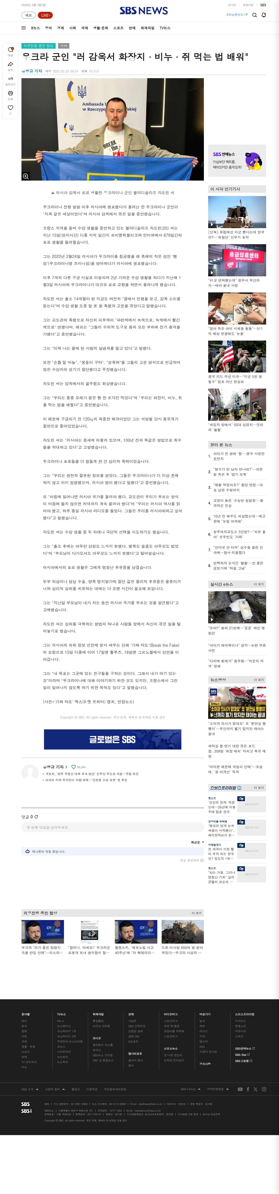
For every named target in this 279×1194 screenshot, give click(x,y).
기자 (202, 1026)
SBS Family (191, 1078)
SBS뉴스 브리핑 (103, 1045)
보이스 (97, 1039)
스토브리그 (171, 1026)
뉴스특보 (62, 1051)
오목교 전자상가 (174, 1050)
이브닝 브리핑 (101, 1015)
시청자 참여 (55, 1079)
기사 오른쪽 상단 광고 (236, 106)
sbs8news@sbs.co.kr (150, 1093)
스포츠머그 (171, 1010)
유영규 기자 (55, 767)
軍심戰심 (98, 1010)
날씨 (202, 1010)
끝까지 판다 (135, 1050)
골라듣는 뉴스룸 (103, 1034)
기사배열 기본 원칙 (188, 1103)
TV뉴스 (165, 27)
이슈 (24, 1057)
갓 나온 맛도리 (173, 1045)
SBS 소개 (30, 1079)
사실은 (132, 1010)
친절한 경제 (135, 1021)
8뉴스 (35, 27)
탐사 (131, 1055)
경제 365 (134, 1026)
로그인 (232, 5)
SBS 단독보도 (137, 1015)
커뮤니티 (240, 1021)
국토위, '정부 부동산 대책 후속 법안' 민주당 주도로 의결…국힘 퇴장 (91, 774)
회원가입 (248, 5)
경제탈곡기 (214, 845)
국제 (84, 27)
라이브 (203, 1021)
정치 (48, 27)
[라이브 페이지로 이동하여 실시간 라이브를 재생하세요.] (45, 15)
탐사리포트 (135, 1042)
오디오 (97, 1026)
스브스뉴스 (171, 1037)
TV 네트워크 (29, 1051)
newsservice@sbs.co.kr (148, 1100)
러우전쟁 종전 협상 (38, 45)
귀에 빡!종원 (172, 1015)
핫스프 (212, 798)
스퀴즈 (239, 1026)
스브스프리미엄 (245, 1002)
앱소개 (203, 1031)
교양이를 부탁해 (217, 821)
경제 (60, 27)
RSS (202, 1036)
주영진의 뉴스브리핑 (70, 1031)
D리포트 (133, 1031)
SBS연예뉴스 (245, 1037)
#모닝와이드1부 (237, 15)
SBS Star (242, 1043)
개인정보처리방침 (115, 1079)
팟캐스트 (240, 1015)
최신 (24, 1010)
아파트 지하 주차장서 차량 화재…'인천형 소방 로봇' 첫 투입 (86, 780)
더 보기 (196, 912)
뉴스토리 (62, 1046)
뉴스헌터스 (64, 1015)
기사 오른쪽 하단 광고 (236, 928)
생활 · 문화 (28, 1036)
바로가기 (205, 1002)
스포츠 (118, 27)
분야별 (25, 1002)
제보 (202, 1015)
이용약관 (91, 1079)
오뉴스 (61, 1036)
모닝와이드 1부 (66, 1021)
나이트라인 (64, 1041)
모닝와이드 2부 (66, 1026)
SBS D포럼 (243, 1049)
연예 (132, 27)
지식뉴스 (240, 1010)
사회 (72, 27)
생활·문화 (100, 27)
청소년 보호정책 (211, 1103)
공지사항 (204, 1053)
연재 (131, 1002)
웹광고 (75, 1079)
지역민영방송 (218, 1078)
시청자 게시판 (208, 1041)
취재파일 (148, 27)
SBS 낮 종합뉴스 (103, 1050)
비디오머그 (171, 1002)
